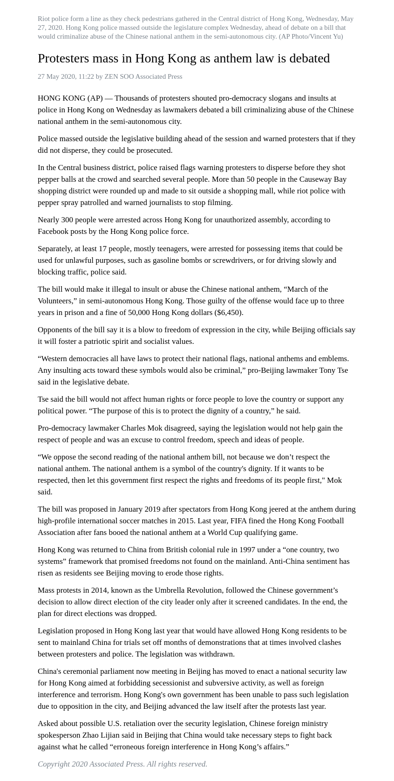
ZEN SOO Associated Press (144, 76)
